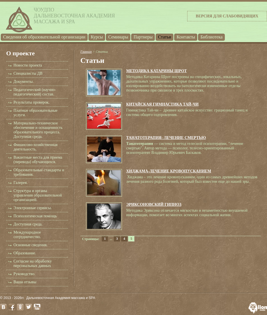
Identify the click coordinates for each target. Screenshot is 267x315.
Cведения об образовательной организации (44, 37)
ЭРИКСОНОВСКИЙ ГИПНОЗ (153, 204)
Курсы (97, 37)
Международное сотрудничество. (27, 234)
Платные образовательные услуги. (35, 112)
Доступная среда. (27, 224)
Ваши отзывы (24, 282)
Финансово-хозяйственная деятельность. (35, 147)
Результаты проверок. (31, 102)
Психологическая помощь (35, 216)
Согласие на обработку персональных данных (32, 263)
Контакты (186, 37)
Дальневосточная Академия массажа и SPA (60, 298)
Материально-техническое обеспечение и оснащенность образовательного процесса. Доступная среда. (37, 130)
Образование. (24, 253)
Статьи (164, 37)
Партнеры (143, 37)
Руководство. (24, 274)
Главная (86, 52)
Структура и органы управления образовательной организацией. (37, 195)
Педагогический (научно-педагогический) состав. (34, 92)
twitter (28, 307)
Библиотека (211, 37)
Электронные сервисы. (32, 208)
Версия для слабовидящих (227, 16)
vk (3, 307)
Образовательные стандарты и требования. (38, 172)
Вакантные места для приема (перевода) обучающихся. (37, 159)
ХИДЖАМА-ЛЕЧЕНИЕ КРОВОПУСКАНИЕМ (168, 171)
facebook (11, 307)
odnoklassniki (20, 307)
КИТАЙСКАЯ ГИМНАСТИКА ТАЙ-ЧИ (162, 104)
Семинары (118, 37)
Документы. (23, 81)
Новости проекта (27, 65)
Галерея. (20, 183)
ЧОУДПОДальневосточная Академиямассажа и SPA (74, 15)
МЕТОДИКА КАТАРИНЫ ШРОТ (156, 71)
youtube (37, 307)
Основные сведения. (30, 245)
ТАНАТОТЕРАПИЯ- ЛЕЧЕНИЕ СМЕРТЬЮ (166, 138)
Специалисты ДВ (27, 73)
